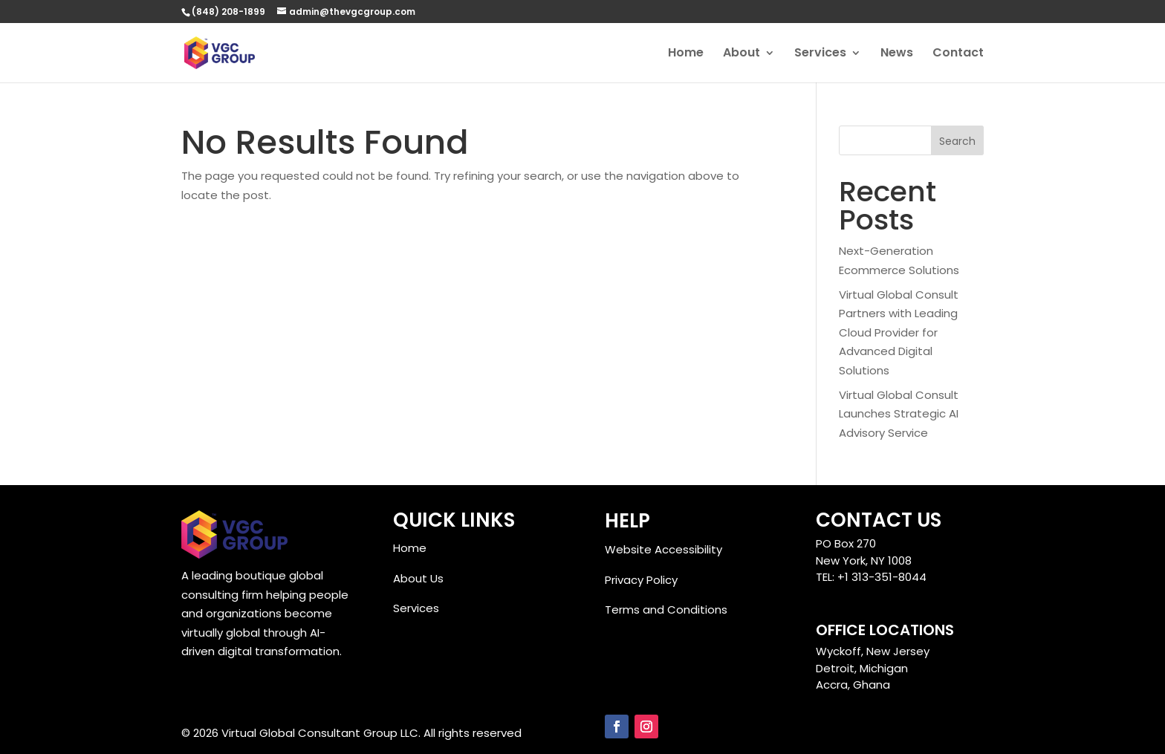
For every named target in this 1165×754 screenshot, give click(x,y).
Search (957, 141)
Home (686, 54)
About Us (418, 578)
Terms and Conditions (666, 609)
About (741, 54)
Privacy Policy (641, 580)
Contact (958, 54)
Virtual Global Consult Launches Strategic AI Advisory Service (898, 414)
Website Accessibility (663, 549)
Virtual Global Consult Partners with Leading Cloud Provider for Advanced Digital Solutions (898, 332)
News (896, 54)
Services (820, 54)
